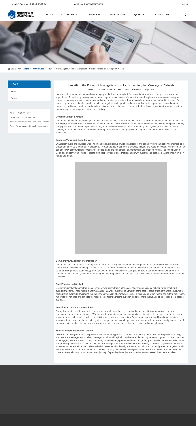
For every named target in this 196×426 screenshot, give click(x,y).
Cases (14, 98)
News (13, 91)
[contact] (29, 106)
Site (152, 89)
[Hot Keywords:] (185, 15)
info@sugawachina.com (91, 4)
